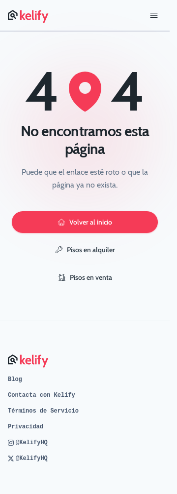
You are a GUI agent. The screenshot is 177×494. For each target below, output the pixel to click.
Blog (15, 379)
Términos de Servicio (43, 411)
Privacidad (25, 426)
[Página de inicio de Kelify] (29, 15)
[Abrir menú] (154, 15)
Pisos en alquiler (85, 249)
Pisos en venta (85, 277)
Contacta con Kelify (41, 395)
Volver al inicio (85, 222)
